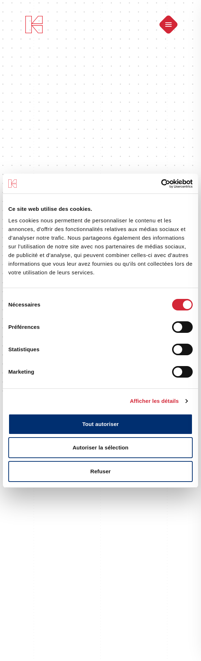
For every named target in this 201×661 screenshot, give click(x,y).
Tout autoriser (100, 424)
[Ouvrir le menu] (168, 24)
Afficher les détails (154, 401)
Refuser (100, 471)
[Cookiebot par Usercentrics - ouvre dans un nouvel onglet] (161, 183)
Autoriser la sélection (101, 447)
